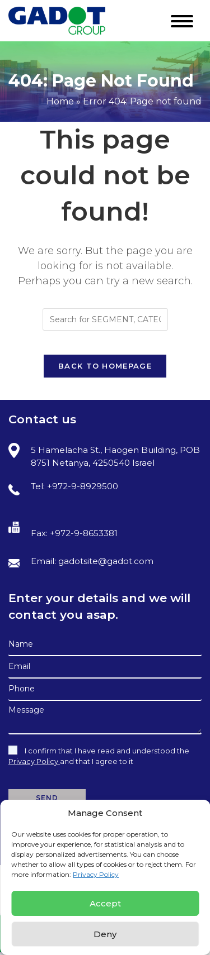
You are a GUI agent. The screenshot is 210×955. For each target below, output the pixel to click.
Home (60, 101)
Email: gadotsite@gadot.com (80, 562)
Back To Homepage (105, 365)
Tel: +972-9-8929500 (63, 488)
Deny (105, 934)
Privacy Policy (96, 874)
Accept (105, 903)
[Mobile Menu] (186, 18)
